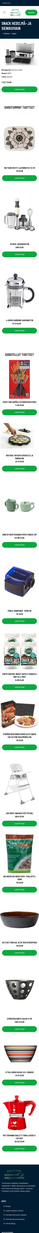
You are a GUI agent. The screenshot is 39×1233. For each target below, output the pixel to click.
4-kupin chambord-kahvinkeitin (19, 320)
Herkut (7, 33)
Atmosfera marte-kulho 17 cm (19, 1018)
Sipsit (14, 33)
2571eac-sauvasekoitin (19, 244)
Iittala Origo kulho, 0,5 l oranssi (20, 1072)
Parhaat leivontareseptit (15, 1219)
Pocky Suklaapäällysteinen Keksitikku (19, 402)
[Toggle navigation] (4, 12)
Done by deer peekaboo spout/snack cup (19, 534)
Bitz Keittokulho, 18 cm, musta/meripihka (19, 942)
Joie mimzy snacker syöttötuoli (19, 813)
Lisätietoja (19, 89)
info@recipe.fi (6, 3)
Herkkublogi (10, 1223)
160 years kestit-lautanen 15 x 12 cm (19, 168)
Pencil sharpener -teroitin (19, 610)
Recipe (8, 1206)
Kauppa (31, 12)
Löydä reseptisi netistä (14, 1210)
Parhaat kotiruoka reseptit (16, 1215)
